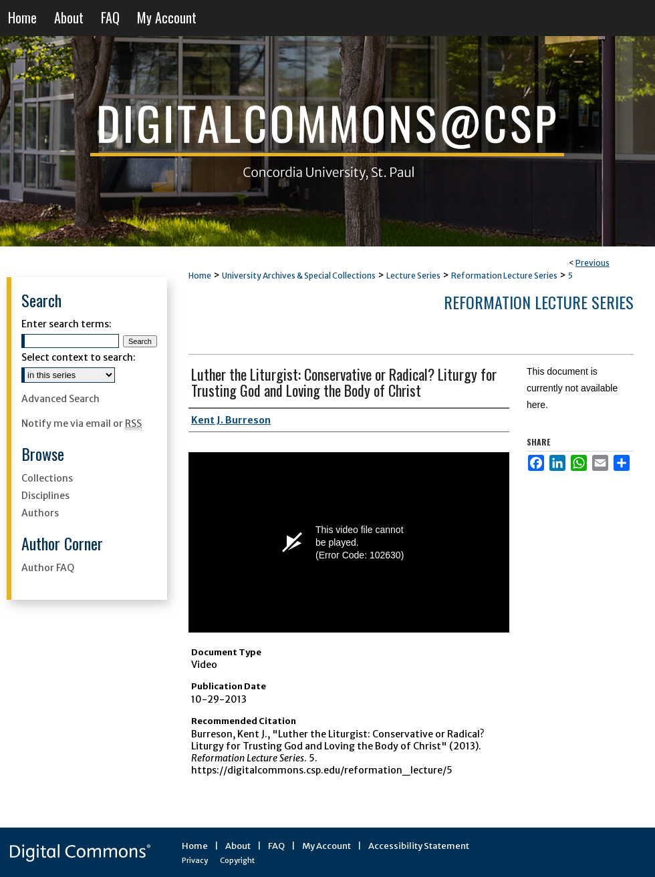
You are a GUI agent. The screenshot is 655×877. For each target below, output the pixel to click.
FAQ (276, 846)
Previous (592, 263)
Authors (40, 513)
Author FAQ (47, 568)
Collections (47, 478)
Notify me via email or (81, 423)
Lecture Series (413, 276)
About (238, 846)
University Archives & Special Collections (299, 276)
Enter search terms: (66, 324)
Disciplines (45, 496)
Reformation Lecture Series (504, 276)
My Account (326, 846)
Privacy (195, 860)
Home (199, 276)
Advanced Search (60, 399)
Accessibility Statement (418, 846)
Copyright (237, 860)
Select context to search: (78, 357)
